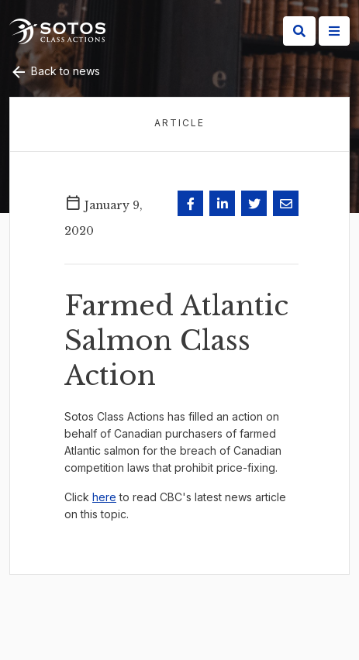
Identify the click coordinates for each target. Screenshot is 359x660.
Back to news (54, 70)
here (104, 497)
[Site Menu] (334, 31)
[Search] (299, 31)
